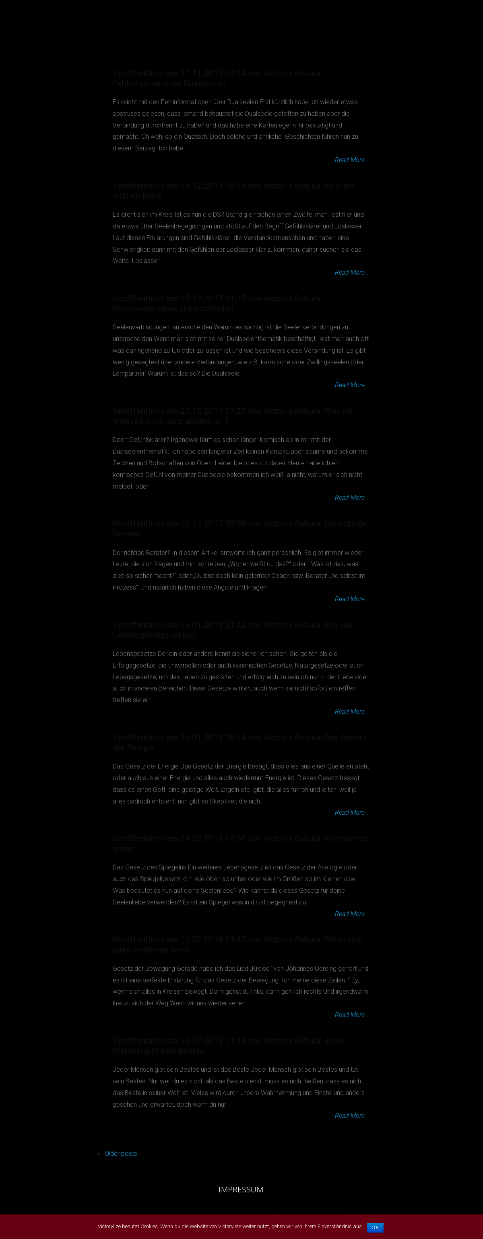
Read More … (352, 160)
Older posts (117, 1153)
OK (375, 1228)
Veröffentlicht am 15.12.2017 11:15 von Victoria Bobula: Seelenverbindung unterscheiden (217, 303)
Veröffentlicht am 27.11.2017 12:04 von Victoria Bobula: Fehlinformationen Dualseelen (217, 78)
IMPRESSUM (241, 1189)
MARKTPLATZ (310, 16)
